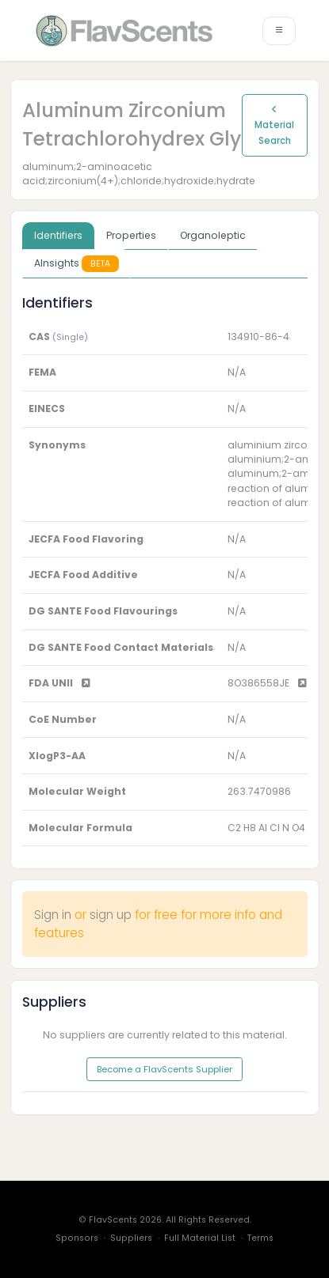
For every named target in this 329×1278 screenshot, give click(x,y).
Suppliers (131, 1238)
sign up (111, 914)
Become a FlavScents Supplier (164, 1069)
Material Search (274, 125)
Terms (260, 1238)
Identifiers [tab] (58, 235)
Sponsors (76, 1238)
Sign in (52, 914)
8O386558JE (267, 683)
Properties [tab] (131, 235)
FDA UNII (59, 683)
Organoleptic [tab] (213, 235)
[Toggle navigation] (279, 31)
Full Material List (199, 1238)
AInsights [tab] (76, 263)
